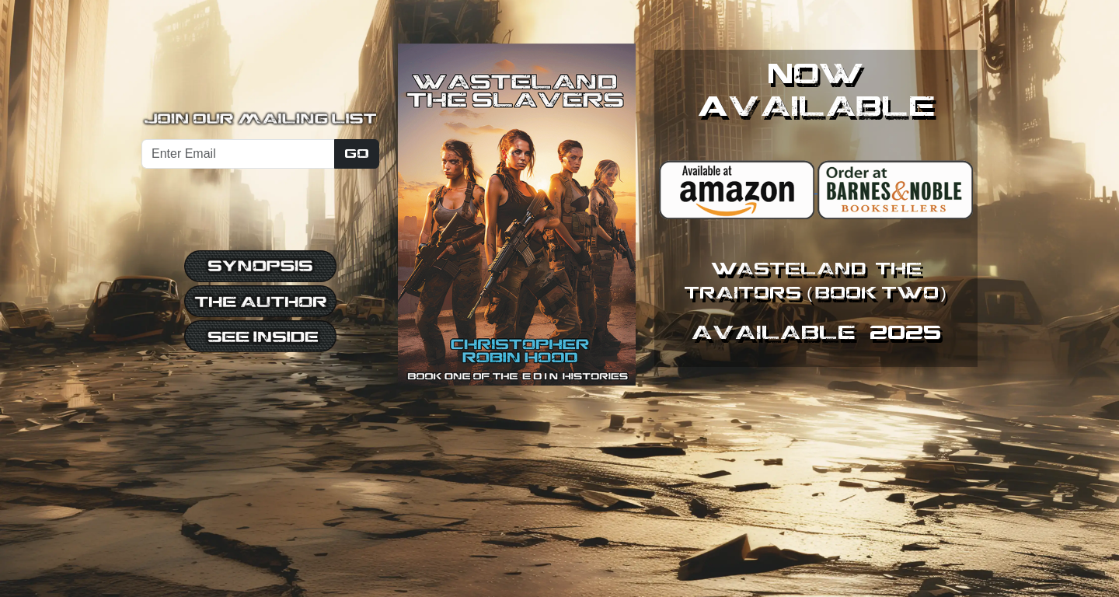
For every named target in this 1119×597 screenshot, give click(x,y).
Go (356, 153)
